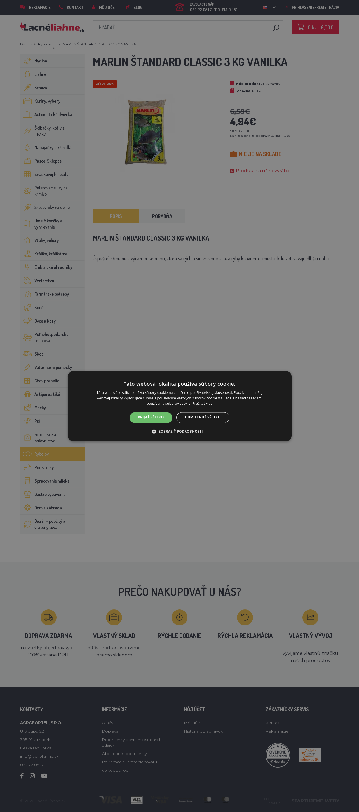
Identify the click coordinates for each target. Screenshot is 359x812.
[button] (179, 431)
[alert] (179, 406)
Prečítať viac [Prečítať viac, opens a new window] (202, 403)
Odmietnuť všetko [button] (203, 417)
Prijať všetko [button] (151, 417)
